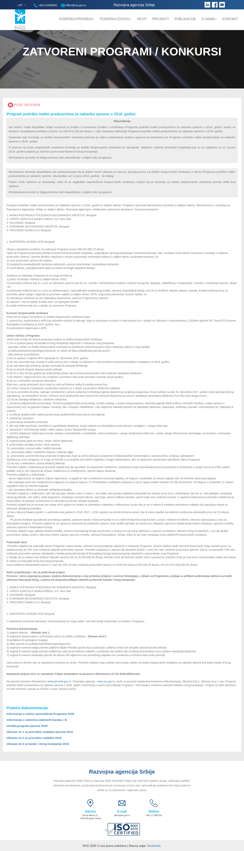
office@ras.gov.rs (73, 5)
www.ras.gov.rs (105, 681)
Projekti (160, 19)
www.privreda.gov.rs (59, 681)
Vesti (142, 19)
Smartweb (153, 845)
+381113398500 (45, 5)
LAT (20, 5)
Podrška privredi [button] (76, 19)
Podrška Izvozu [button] (115, 19)
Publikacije (185, 19)
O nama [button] (209, 19)
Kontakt (230, 19)
